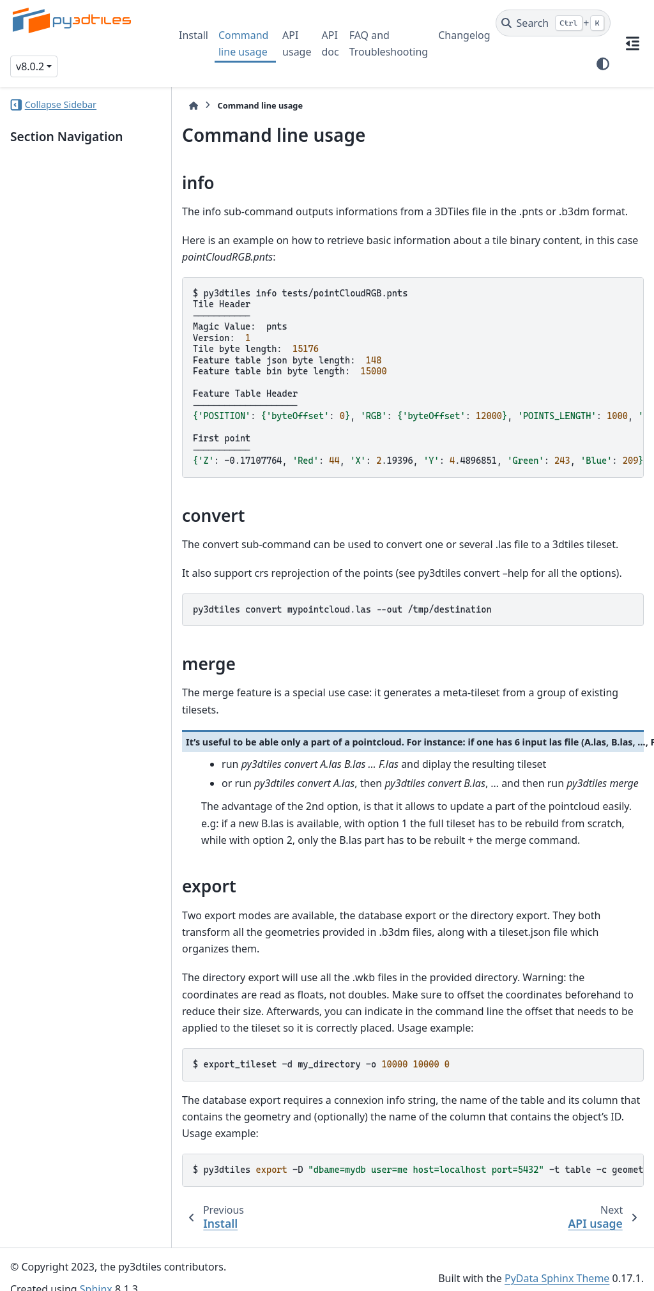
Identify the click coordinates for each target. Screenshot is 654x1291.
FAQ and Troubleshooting (389, 43)
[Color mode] (603, 64)
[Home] (185, 105)
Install (193, 35)
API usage (296, 43)
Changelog (464, 35)
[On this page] (632, 43)
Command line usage (243, 43)
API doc (329, 43)
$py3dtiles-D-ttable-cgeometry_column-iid (414, 1153)
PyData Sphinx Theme (557, 1261)
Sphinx (96, 1272)
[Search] (553, 23)
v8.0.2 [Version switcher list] (30, 66)
